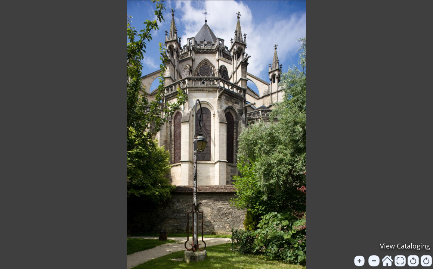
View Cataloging (405, 245)
